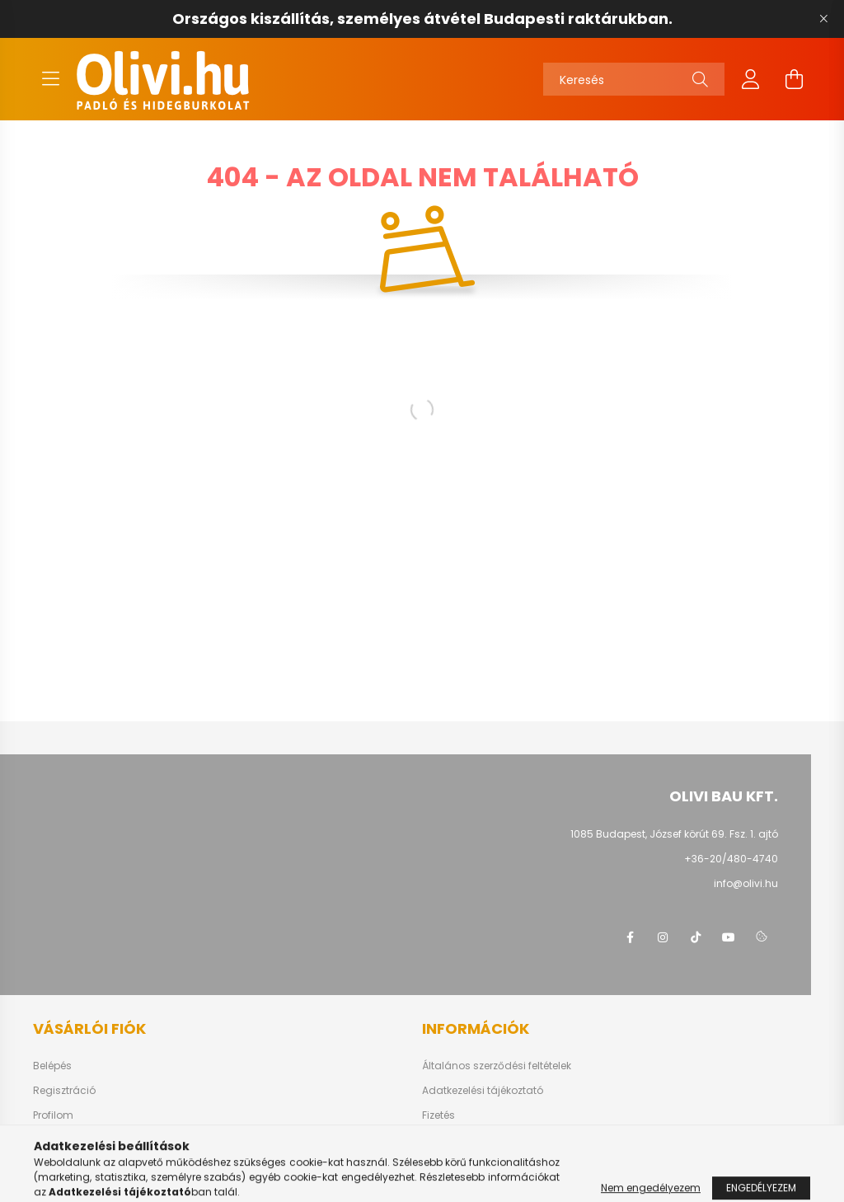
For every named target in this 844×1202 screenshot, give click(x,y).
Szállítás (444, 1140)
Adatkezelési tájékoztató (482, 1090)
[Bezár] (823, 19)
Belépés (52, 1066)
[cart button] (793, 79)
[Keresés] (633, 79)
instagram (662, 937)
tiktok (695, 937)
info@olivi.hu (746, 883)
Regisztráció (64, 1090)
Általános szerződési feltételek (496, 1066)
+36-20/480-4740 (731, 859)
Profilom (53, 1115)
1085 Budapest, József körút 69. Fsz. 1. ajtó (674, 834)
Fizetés (438, 1115)
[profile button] (750, 79)
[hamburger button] (50, 79)
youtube (728, 937)
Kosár (47, 1140)
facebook (629, 937)
